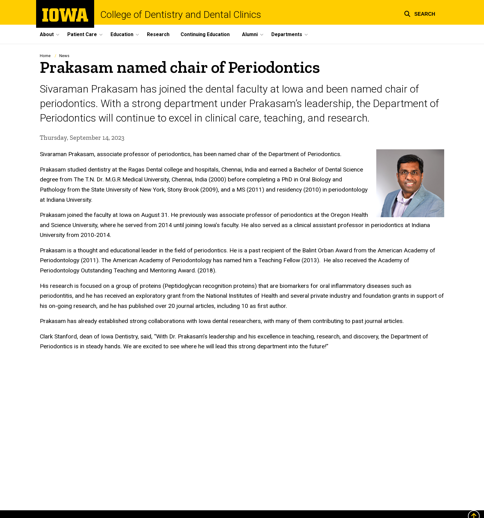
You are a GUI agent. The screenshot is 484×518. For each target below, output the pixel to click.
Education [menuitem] (122, 34)
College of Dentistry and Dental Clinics (180, 14)
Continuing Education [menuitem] (205, 34)
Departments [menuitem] (286, 34)
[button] (419, 13)
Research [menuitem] (158, 34)
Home (45, 55)
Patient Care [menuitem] (82, 34)
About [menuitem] (47, 34)
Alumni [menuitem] (250, 34)
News (64, 55)
